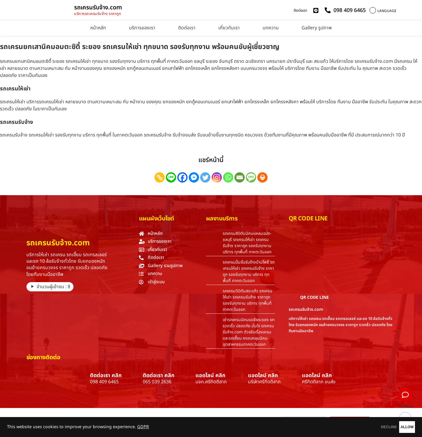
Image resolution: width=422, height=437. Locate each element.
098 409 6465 (104, 381)
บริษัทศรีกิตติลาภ (264, 381)
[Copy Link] (159, 177)
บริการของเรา (142, 27)
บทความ (271, 27)
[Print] (262, 177)
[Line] (171, 177)
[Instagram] (217, 177)
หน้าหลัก (98, 27)
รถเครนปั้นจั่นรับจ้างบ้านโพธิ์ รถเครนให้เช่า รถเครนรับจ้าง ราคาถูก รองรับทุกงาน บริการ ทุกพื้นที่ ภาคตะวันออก (249, 271)
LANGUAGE (387, 11)
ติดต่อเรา (300, 11)
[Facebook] (182, 177)
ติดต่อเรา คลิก (106, 375)
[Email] (239, 177)
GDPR (143, 427)
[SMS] (251, 177)
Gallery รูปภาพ (317, 27)
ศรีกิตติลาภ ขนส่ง (319, 381)
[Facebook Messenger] (194, 177)
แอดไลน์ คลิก (210, 375)
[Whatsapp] (228, 177)
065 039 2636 (157, 381)
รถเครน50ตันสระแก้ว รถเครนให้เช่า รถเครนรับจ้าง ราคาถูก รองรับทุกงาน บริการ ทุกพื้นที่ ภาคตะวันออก (247, 300)
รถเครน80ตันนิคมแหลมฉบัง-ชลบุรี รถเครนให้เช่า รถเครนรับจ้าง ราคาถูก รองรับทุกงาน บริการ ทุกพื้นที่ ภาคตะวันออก (247, 242)
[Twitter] (205, 177)
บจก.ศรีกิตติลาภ (211, 381)
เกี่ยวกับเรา (229, 27)
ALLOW (398, 427)
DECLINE (362, 427)
